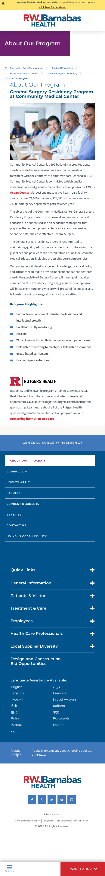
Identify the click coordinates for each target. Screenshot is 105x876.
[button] (82, 869)
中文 (56, 712)
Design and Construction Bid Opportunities (36, 661)
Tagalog (17, 693)
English (17, 687)
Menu (9, 869)
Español (59, 725)
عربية (56, 687)
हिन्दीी (14, 706)
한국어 (15, 712)
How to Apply (18, 482)
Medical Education (62, 68)
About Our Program (27, 460)
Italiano (59, 706)
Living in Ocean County (27, 536)
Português (61, 718)
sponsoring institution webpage (32, 419)
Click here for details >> (52, 7)
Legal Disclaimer (63, 820)
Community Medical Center (22, 73)
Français (59, 693)
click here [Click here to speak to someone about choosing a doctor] (39, 755)
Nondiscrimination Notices (28, 820)
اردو (13, 731)
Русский (17, 725)
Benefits (14, 514)
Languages (48, 820)
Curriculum (17, 471)
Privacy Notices (51, 814)
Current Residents (23, 503)
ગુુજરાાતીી (17, 699)
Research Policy (80, 820)
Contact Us (16, 525)
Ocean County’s (21, 192)
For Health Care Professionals (26, 68)
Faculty (13, 492)
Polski (15, 718)
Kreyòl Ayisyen (64, 699)
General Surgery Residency (62, 73)
